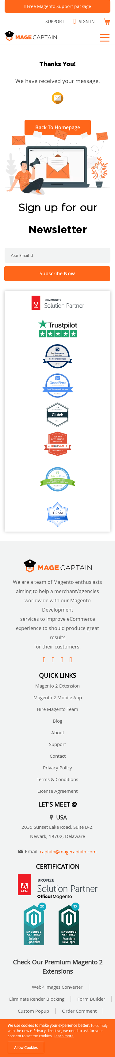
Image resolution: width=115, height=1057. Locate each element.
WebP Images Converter (57, 987)
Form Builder (91, 999)
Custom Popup (33, 1011)
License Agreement (57, 791)
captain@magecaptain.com (68, 851)
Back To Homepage (57, 127)
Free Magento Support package (59, 6)
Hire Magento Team (57, 709)
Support (54, 21)
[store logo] (38, 36)
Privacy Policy (57, 767)
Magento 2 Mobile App (57, 697)
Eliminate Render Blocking (36, 999)
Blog (57, 721)
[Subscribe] (57, 273)
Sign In (87, 21)
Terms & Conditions (57, 779)
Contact (58, 756)
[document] (58, 1038)
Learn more (64, 1035)
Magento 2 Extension (57, 686)
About (57, 732)
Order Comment (79, 1011)
